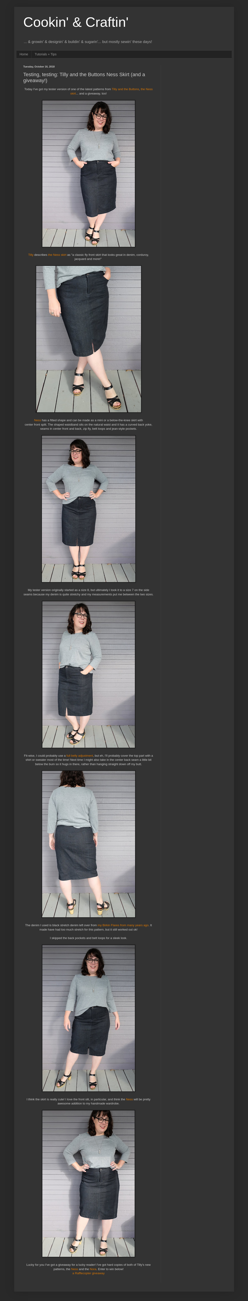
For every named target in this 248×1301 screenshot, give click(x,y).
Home (24, 54)
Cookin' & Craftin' (76, 22)
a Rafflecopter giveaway (88, 1273)
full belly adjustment (79, 755)
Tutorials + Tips (46, 54)
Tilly (31, 254)
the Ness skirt (57, 254)
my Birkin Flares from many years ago (123, 925)
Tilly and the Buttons (125, 89)
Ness (37, 420)
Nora (93, 1269)
